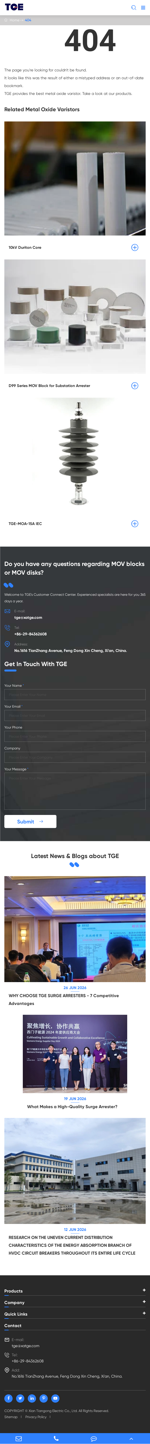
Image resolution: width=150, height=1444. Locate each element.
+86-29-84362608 (30, 634)
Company (14, 1302)
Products (13, 1291)
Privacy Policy (35, 1417)
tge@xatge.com (28, 617)
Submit (30, 821)
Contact (12, 1325)
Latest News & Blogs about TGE (75, 856)
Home (14, 20)
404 (28, 20)
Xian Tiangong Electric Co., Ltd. (53, 1411)
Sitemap (11, 1417)
